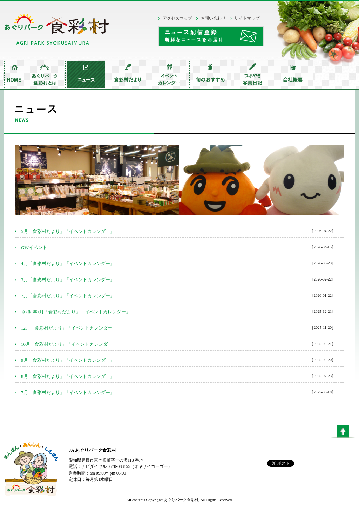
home (14, 74)
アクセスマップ (177, 18)
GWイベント (34, 247)
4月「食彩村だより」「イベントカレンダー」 (68, 263)
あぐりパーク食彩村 (56, 31)
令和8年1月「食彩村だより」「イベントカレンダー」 (75, 311)
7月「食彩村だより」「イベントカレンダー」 (68, 392)
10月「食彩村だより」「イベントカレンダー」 (69, 344)
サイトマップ (246, 18)
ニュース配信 (211, 36)
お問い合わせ (213, 18)
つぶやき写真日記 (251, 74)
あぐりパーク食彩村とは (44, 74)
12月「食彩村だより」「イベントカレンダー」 (69, 328)
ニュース (86, 74)
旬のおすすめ (210, 74)
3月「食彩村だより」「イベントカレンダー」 (68, 279)
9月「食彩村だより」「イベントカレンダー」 (68, 360)
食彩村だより (127, 74)
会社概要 (292, 74)
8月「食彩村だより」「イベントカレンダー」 (68, 376)
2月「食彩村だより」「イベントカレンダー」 (68, 295)
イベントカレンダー (168, 74)
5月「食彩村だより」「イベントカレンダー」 (68, 231)
